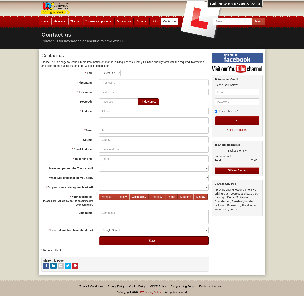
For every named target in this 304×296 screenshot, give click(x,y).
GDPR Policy (158, 286)
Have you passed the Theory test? (70, 168)
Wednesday (139, 196)
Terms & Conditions (91, 286)
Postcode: (85, 101)
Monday (106, 196)
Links (155, 21)
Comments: (85, 212)
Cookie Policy (137, 286)
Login (237, 120)
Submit (154, 241)
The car (74, 21)
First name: (85, 82)
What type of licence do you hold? (70, 177)
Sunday (200, 196)
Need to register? (237, 129)
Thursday (156, 196)
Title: (89, 73)
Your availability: (68, 200)
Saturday (185, 196)
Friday (171, 196)
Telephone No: (83, 158)
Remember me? (226, 111)
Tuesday (121, 196)
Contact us (169, 21)
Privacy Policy (116, 286)
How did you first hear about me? (70, 230)
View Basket (237, 170)
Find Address (148, 101)
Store (141, 21)
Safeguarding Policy (183, 286)
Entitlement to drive (211, 286)
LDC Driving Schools (150, 292)
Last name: (85, 92)
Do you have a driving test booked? (69, 187)
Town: (88, 130)
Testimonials (124, 21)
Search (258, 21)
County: (88, 139)
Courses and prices (98, 21)
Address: (86, 111)
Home (44, 21)
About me (59, 21)
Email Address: (82, 149)
